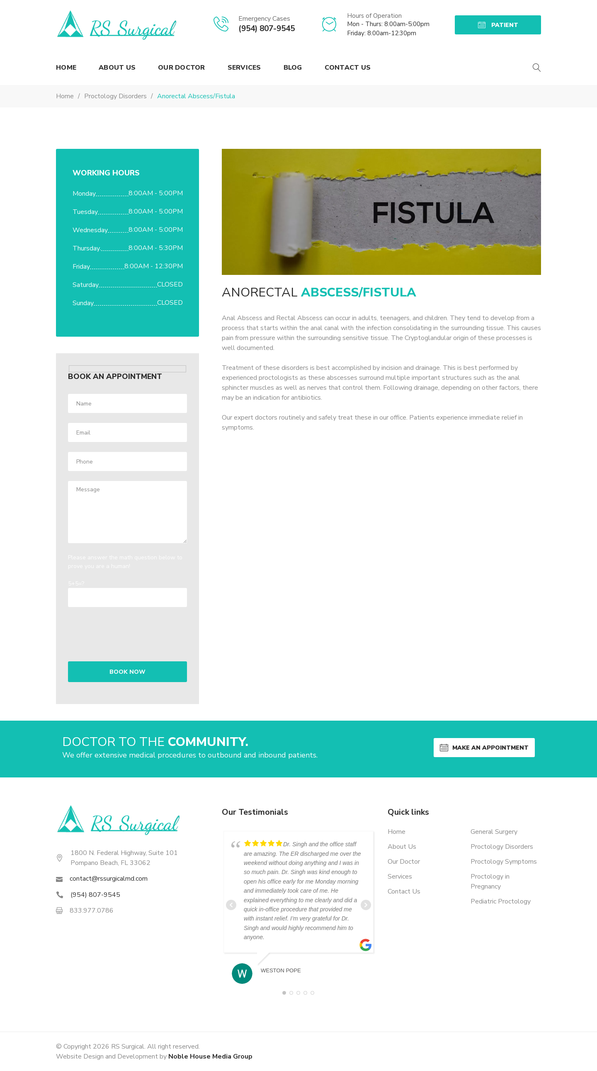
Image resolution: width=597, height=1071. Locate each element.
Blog (293, 67)
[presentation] (121, 629)
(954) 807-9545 (266, 28)
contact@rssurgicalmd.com (109, 878)
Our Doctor (181, 67)
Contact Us (348, 67)
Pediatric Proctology (501, 901)
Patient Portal (498, 27)
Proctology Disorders (502, 846)
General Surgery (494, 831)
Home (66, 67)
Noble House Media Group (210, 1056)
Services (244, 67)
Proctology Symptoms (504, 861)
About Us (117, 67)
